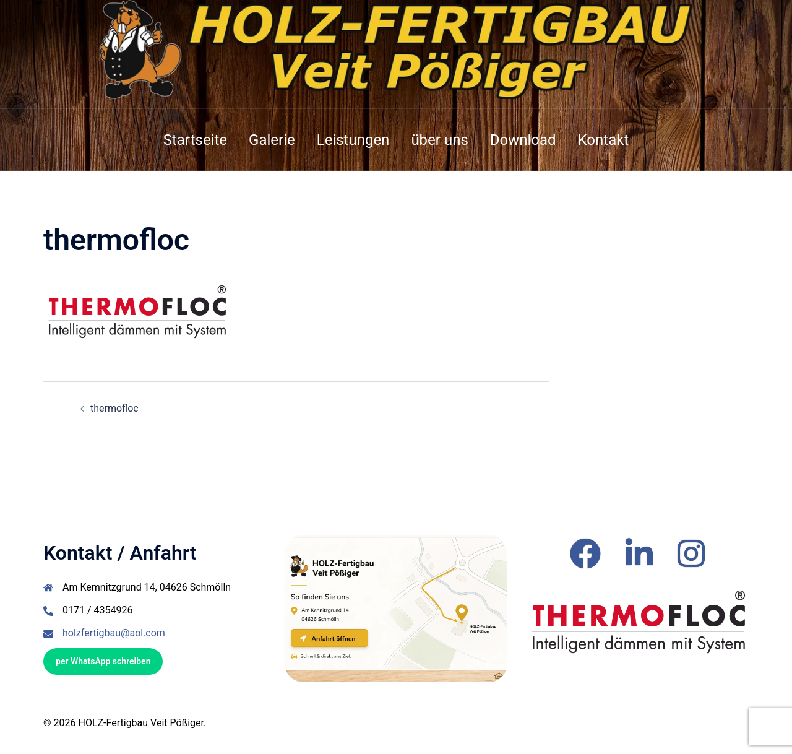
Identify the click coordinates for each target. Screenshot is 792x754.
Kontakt (603, 140)
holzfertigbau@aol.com (113, 633)
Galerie (272, 140)
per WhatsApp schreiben (103, 661)
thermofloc (114, 408)
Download (523, 140)
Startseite (195, 140)
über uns (439, 140)
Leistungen (353, 140)
